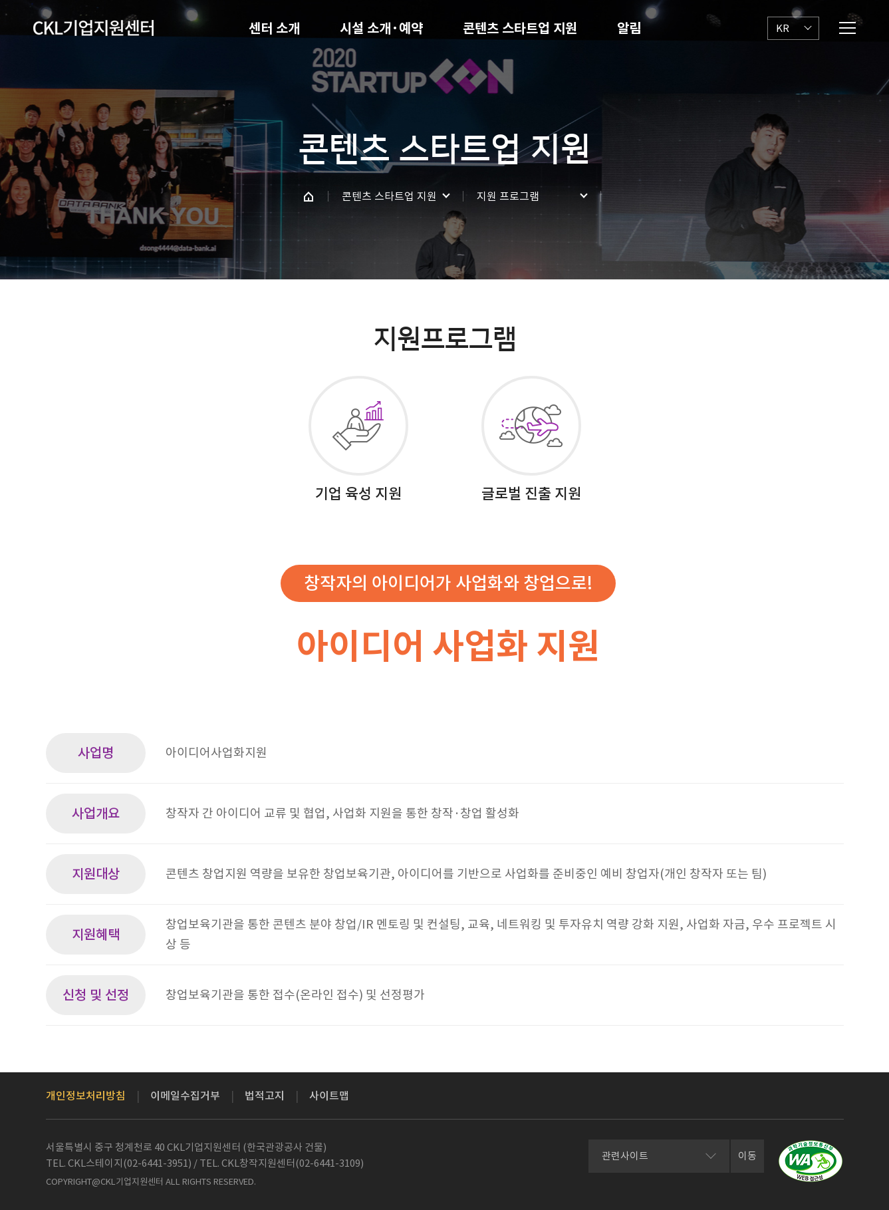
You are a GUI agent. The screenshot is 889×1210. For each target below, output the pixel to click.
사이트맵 (329, 1095)
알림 (629, 28)
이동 (747, 1155)
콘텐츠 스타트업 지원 (520, 28)
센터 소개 (274, 28)
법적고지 (265, 1095)
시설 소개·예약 (381, 28)
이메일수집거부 (185, 1095)
